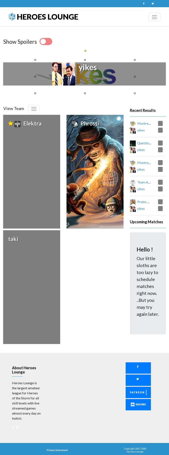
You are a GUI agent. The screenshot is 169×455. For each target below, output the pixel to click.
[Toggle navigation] (154, 17)
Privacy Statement (57, 445)
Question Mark (148, 143)
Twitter (152, 3)
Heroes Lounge (43, 16)
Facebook (144, 3)
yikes (141, 130)
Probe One (145, 202)
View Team (13, 108)
